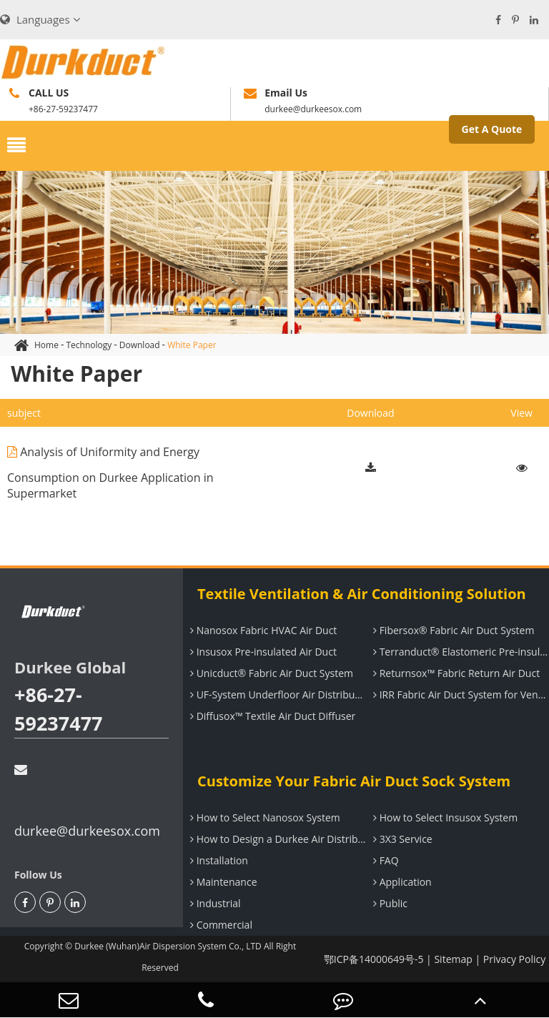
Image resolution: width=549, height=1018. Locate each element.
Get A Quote (492, 129)
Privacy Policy (514, 959)
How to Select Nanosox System (263, 817)
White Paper (191, 345)
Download (139, 345)
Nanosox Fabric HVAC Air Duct (262, 630)
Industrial (214, 903)
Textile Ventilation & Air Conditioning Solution (361, 593)
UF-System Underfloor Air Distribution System (276, 694)
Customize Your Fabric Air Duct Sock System (353, 781)
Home (46, 345)
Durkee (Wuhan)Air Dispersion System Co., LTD (168, 946)
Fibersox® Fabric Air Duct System (452, 630)
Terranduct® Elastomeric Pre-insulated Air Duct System (459, 651)
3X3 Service (401, 839)
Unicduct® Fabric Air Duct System (270, 673)
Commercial (219, 924)
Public (388, 903)
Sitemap (453, 959)
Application (401, 882)
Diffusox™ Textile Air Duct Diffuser (271, 716)
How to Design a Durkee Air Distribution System (276, 839)
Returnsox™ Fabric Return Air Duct (455, 673)
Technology (89, 345)
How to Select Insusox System (444, 817)
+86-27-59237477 (58, 708)
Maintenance (222, 882)
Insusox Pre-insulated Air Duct (262, 651)
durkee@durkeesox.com (87, 801)
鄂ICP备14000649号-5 (374, 959)
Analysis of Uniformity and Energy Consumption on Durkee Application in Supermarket (110, 467)
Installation (217, 860)
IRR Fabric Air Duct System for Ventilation (459, 694)
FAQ (384, 860)
